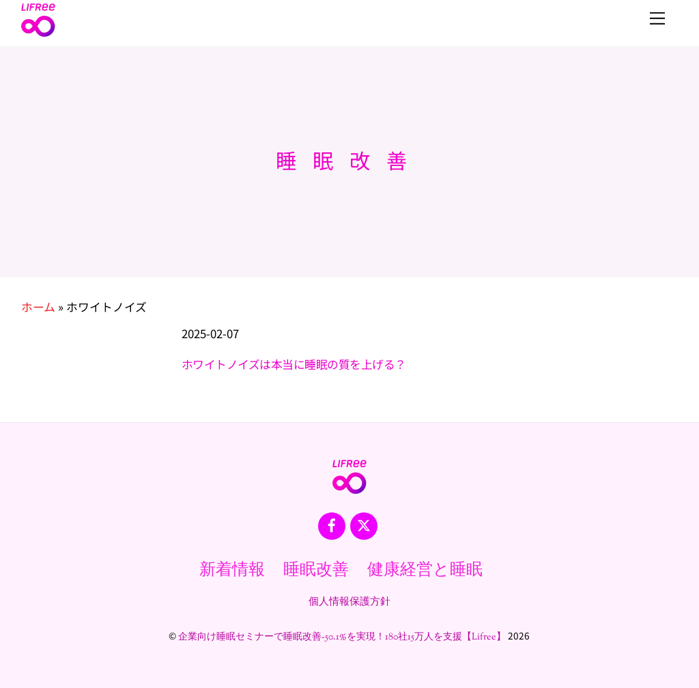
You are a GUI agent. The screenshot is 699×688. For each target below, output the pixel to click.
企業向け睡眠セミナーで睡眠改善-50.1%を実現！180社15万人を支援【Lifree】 (342, 637)
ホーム (38, 307)
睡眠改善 (316, 570)
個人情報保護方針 (349, 601)
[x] (363, 525)
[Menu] (657, 18)
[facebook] (331, 525)
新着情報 (232, 570)
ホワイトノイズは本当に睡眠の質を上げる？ (294, 364)
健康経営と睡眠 (425, 570)
